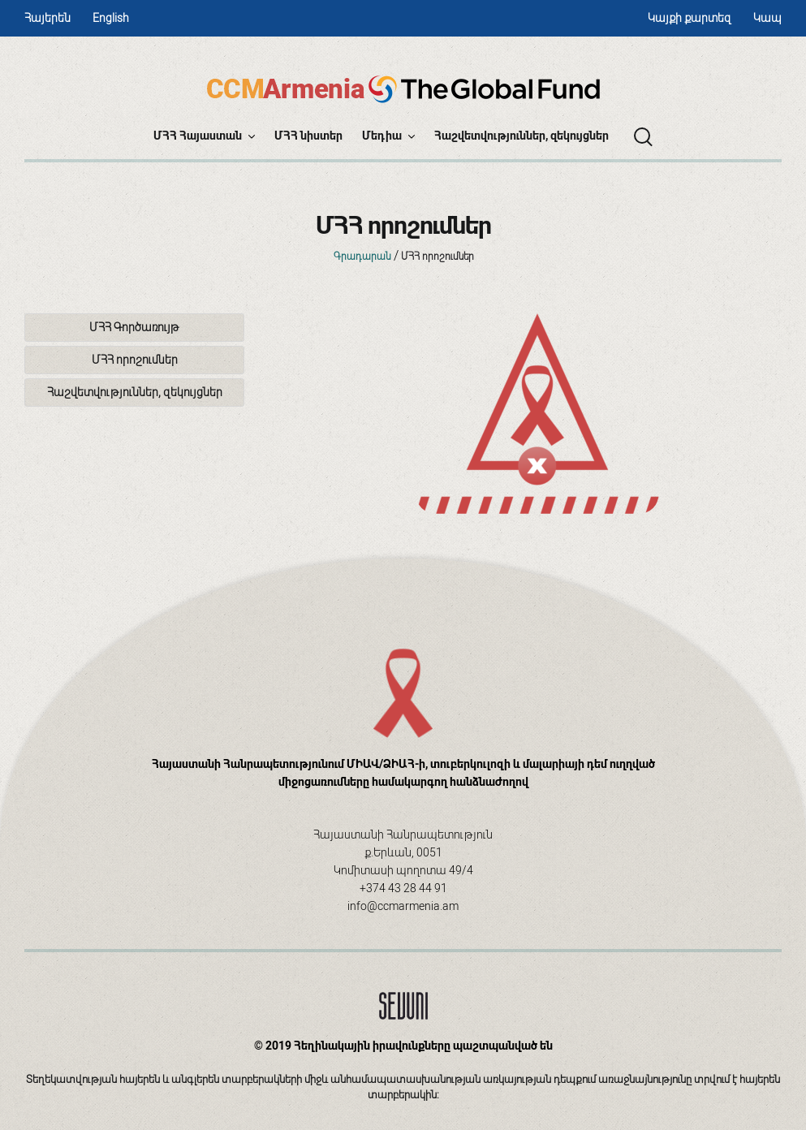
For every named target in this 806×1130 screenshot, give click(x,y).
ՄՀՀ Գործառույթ (134, 327)
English (111, 17)
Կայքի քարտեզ (689, 17)
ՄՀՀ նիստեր (308, 135)
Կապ (767, 17)
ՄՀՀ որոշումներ (135, 359)
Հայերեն (47, 17)
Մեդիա (388, 135)
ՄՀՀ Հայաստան (204, 135)
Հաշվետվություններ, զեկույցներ (521, 135)
